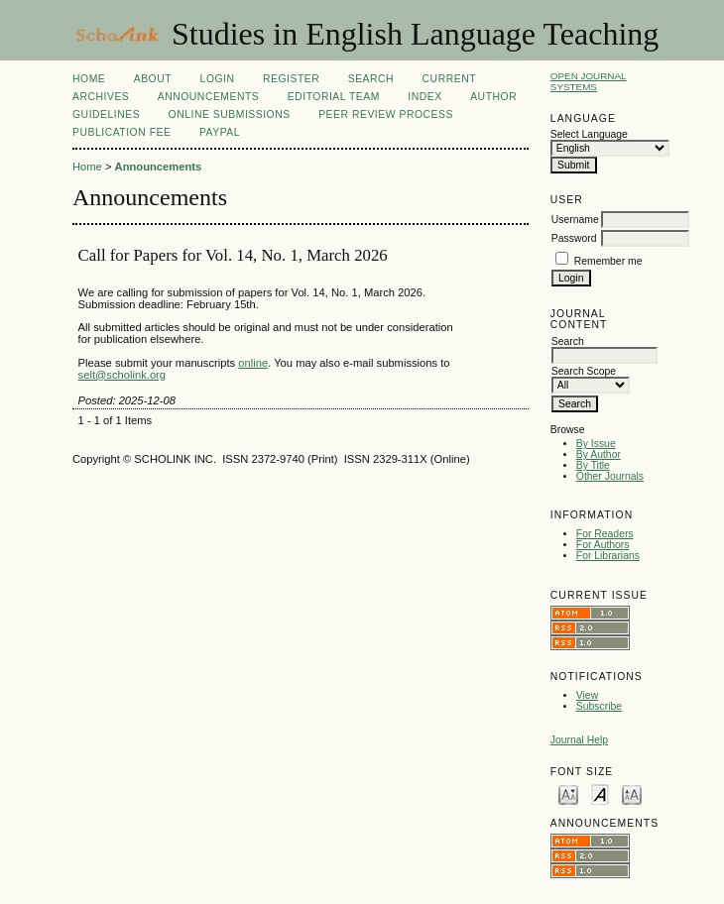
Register (291, 78)
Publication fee (121, 132)
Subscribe (599, 706)
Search (371, 78)
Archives (100, 96)
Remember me (608, 261)
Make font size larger (632, 793)
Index (424, 96)
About (153, 78)
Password (574, 238)
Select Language (589, 134)
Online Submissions (230, 114)
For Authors (603, 544)
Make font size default (600, 793)
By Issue (596, 443)
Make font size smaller (568, 793)
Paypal (219, 132)
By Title (593, 465)
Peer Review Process (385, 114)
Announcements (209, 96)
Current (449, 78)
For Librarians (608, 555)
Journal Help (579, 739)
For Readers (605, 533)
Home (88, 78)
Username (575, 219)
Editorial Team (334, 96)
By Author (598, 454)
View (587, 695)
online (253, 363)
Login (217, 78)
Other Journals (610, 476)
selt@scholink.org (122, 375)
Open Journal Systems (588, 81)
